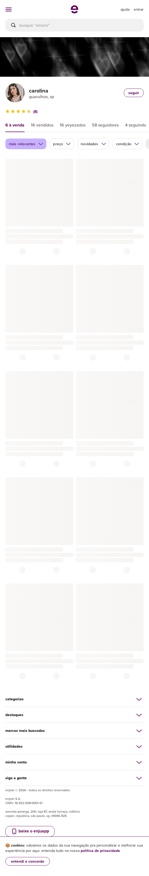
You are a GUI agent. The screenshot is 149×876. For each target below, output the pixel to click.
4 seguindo (135, 125)
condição (127, 144)
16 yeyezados (72, 125)
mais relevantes (26, 144)
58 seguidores (105, 125)
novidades (93, 144)
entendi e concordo (27, 861)
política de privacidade (100, 850)
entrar (139, 9)
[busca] (74, 25)
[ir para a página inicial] (74, 12)
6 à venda (14, 125)
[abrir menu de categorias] (8, 9)
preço (62, 144)
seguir (133, 92)
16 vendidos (42, 125)
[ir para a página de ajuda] (125, 9)
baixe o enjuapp (30, 831)
